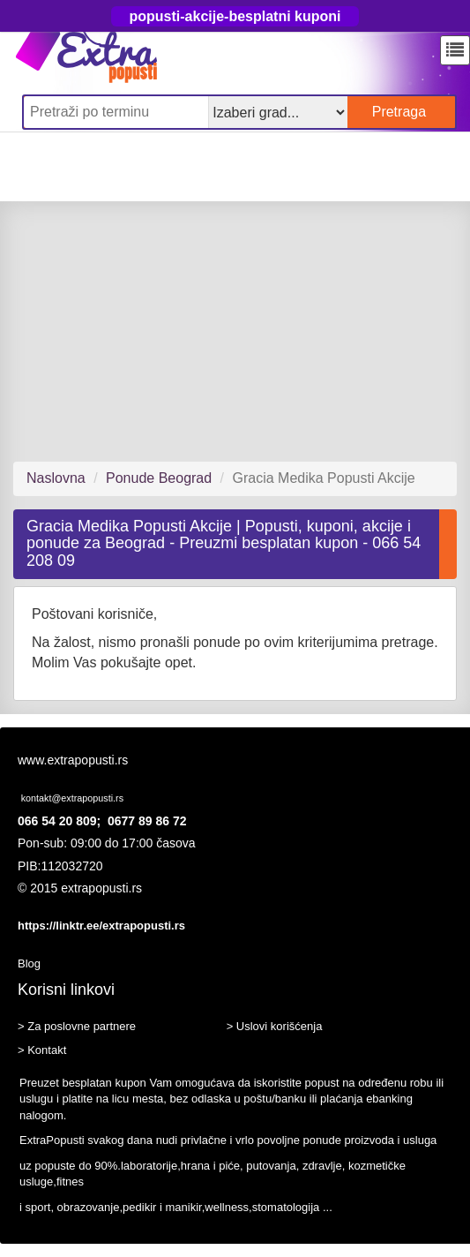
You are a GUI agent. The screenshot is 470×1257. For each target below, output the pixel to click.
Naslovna (56, 477)
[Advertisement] (235, 331)
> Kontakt (42, 1050)
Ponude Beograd (159, 477)
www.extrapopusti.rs (73, 760)
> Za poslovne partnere (77, 1026)
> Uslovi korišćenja (275, 1026)
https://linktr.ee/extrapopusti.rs (101, 925)
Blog (29, 963)
